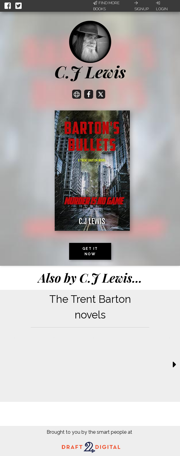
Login (162, 6)
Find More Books (106, 6)
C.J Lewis (90, 71)
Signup (141, 6)
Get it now (90, 251)
